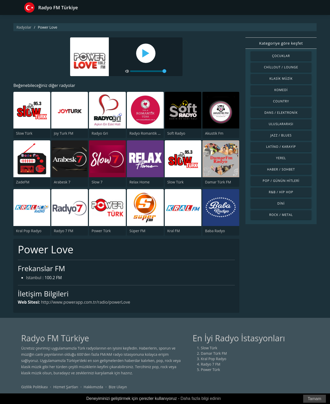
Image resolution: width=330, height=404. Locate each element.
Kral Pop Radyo (29, 230)
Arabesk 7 (62, 182)
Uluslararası (281, 124)
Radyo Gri (100, 133)
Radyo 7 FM (63, 230)
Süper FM (137, 230)
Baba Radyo (215, 230)
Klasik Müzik (281, 78)
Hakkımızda (93, 387)
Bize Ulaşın (118, 387)
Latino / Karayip (281, 146)
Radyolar (23, 27)
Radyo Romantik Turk (147, 133)
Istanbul (34, 278)
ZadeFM (22, 182)
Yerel (281, 158)
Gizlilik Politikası (34, 387)
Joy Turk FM (63, 133)
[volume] (148, 71)
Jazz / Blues (281, 135)
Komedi (281, 90)
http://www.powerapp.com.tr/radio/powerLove (86, 302)
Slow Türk (24, 133)
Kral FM (173, 230)
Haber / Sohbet (281, 169)
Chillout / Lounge (281, 67)
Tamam (314, 399)
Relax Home (139, 182)
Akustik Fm (214, 133)
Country (281, 101)
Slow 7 (97, 182)
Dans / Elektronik (281, 112)
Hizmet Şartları (65, 387)
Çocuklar (281, 56)
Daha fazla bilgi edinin (200, 398)
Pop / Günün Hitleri (281, 181)
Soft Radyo (176, 133)
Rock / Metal (281, 215)
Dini (281, 203)
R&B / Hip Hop (281, 192)
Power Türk (101, 230)
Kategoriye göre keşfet (281, 43)
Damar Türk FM (218, 182)
